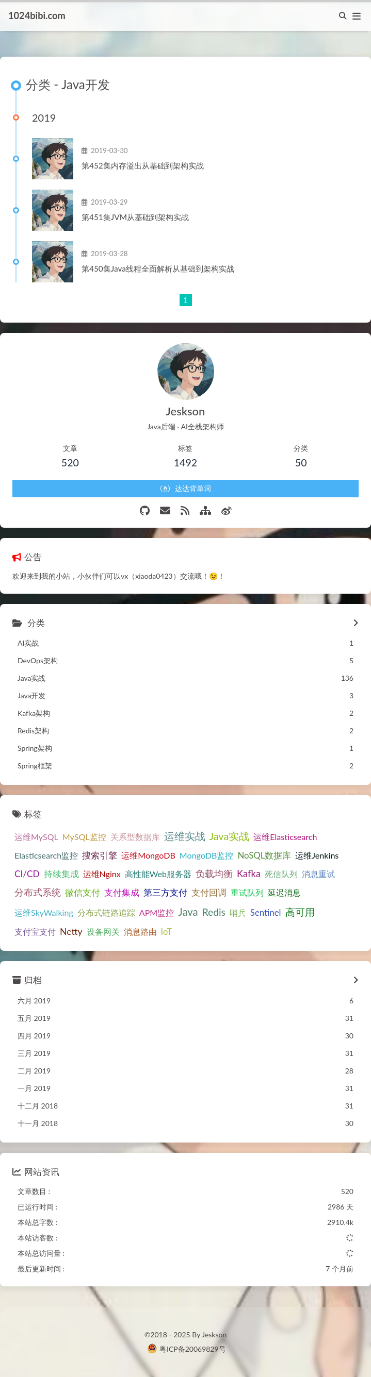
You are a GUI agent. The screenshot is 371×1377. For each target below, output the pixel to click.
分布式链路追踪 (106, 912)
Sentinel (265, 912)
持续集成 (61, 874)
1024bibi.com (37, 15)
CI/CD (27, 873)
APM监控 (156, 912)
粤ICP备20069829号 (192, 1349)
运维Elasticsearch (285, 837)
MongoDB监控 (207, 855)
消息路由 (140, 931)
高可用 (300, 912)
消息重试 (318, 874)
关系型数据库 (135, 837)
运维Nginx (102, 874)
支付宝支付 (35, 931)
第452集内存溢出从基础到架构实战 (143, 165)
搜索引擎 (99, 855)
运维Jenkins (316, 855)
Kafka (249, 873)
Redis (213, 912)
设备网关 (103, 931)
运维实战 (184, 836)
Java (188, 911)
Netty (71, 931)
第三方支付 (165, 892)
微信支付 (82, 892)
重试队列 (247, 892)
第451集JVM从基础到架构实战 (135, 217)
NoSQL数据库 (264, 855)
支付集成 (121, 892)
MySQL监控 (84, 837)
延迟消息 (284, 892)
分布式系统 (37, 892)
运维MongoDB (148, 855)
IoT (166, 932)
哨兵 (238, 912)
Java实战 (229, 836)
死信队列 (281, 874)
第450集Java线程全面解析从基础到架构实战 (158, 268)
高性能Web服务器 (158, 874)
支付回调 (209, 892)
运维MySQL (36, 837)
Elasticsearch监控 (46, 855)
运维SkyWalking (43, 912)
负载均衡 (214, 873)
